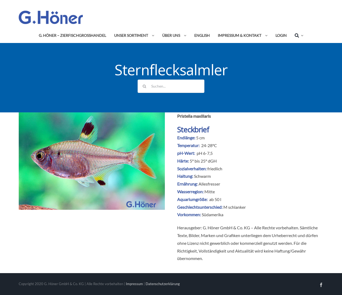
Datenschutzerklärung (163, 284)
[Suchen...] (171, 86)
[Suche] (297, 35)
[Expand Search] (301, 35)
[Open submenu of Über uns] (184, 35)
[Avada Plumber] (51, 12)
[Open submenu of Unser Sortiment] (152, 35)
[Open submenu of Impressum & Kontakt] (265, 35)
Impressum (134, 284)
